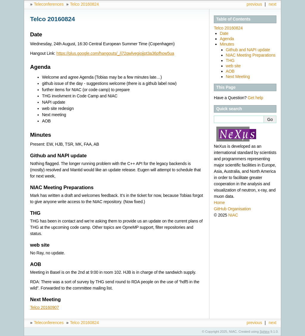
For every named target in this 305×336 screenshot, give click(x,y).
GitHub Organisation (232, 208)
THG (230, 60)
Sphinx (265, 331)
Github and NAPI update (248, 49)
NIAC (233, 215)
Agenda (227, 38)
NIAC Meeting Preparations (251, 55)
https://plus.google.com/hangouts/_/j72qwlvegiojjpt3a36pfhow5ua (115, 53)
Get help (255, 97)
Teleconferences (49, 4)
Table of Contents (233, 19)
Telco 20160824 (84, 4)
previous (254, 4)
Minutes (227, 44)
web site (233, 65)
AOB (230, 71)
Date (224, 33)
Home (219, 202)
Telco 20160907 (44, 307)
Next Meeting (238, 76)
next (272, 4)
